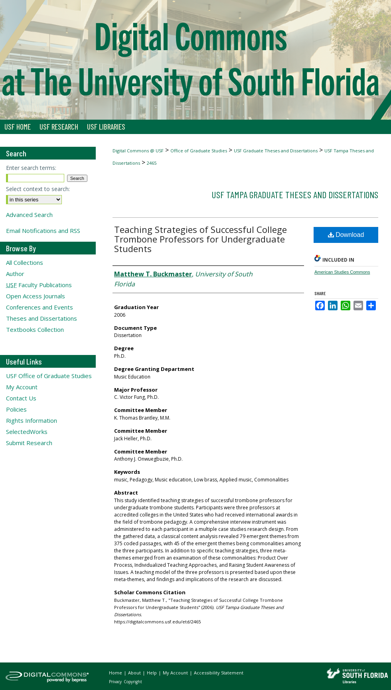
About (135, 673)
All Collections (24, 262)
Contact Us (21, 398)
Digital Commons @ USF (138, 151)
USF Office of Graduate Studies (49, 376)
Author (15, 274)
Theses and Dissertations (41, 318)
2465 (151, 163)
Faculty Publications (39, 285)
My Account (22, 387)
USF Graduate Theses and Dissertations (276, 151)
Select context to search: (38, 189)
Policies (16, 409)
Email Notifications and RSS (43, 231)
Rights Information (31, 420)
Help (152, 673)
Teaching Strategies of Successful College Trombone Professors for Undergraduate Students (200, 238)
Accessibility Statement (218, 673)
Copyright (133, 681)
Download (346, 234)
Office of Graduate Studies (198, 151)
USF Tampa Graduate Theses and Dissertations (294, 194)
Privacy (116, 681)
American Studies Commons (342, 272)
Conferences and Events (39, 307)
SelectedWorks (26, 432)
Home (116, 673)
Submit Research (29, 443)
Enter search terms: (31, 168)
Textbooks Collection (35, 329)
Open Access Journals (35, 296)
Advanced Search (29, 215)
